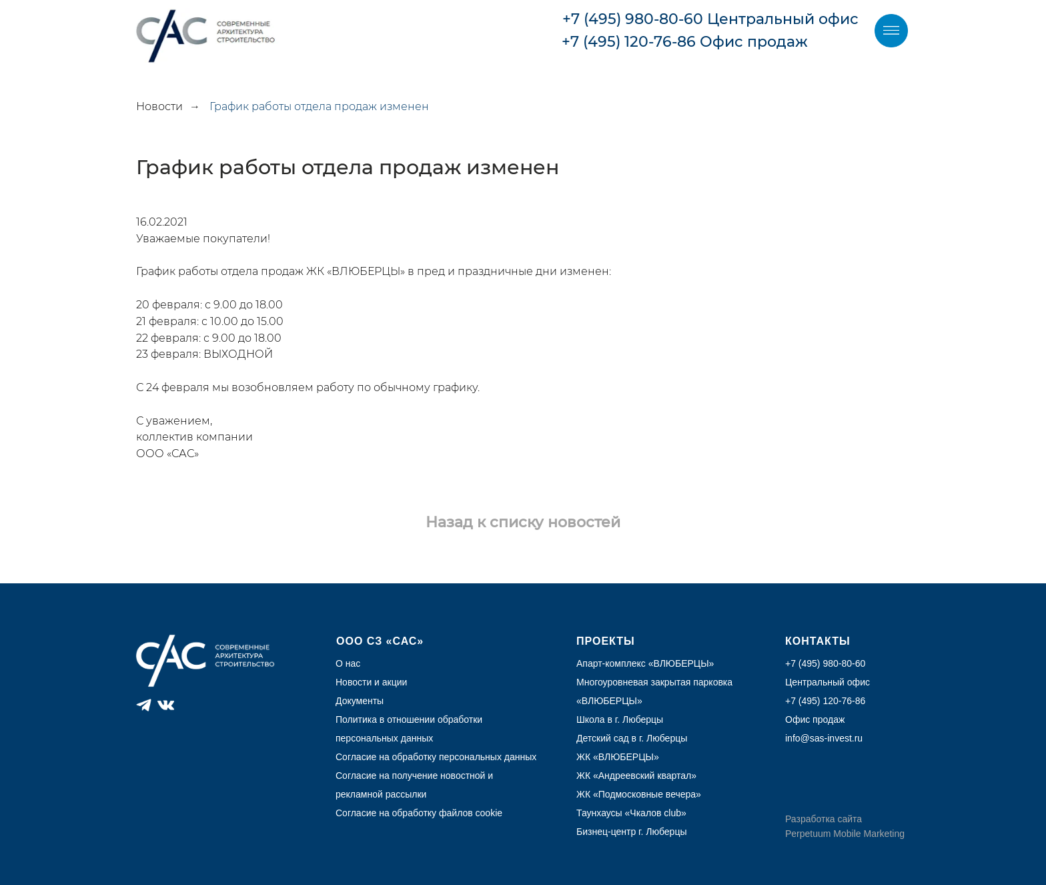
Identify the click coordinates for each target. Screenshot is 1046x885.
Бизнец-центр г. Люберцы (631, 831)
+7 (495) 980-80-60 (632, 19)
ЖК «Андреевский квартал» (636, 775)
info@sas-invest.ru (824, 738)
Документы (360, 700)
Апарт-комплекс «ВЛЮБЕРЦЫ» (645, 663)
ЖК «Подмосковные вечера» (638, 794)
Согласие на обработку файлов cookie (419, 813)
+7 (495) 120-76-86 (629, 42)
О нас (348, 663)
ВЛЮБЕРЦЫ (609, 700)
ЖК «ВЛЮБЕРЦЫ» (617, 757)
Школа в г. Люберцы (619, 719)
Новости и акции (371, 682)
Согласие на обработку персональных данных (436, 757)
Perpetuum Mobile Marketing (845, 833)
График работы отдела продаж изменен (319, 106)
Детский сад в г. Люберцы (631, 738)
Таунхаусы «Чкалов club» (631, 813)
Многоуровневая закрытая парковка (654, 682)
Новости (159, 106)
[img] (891, 30)
